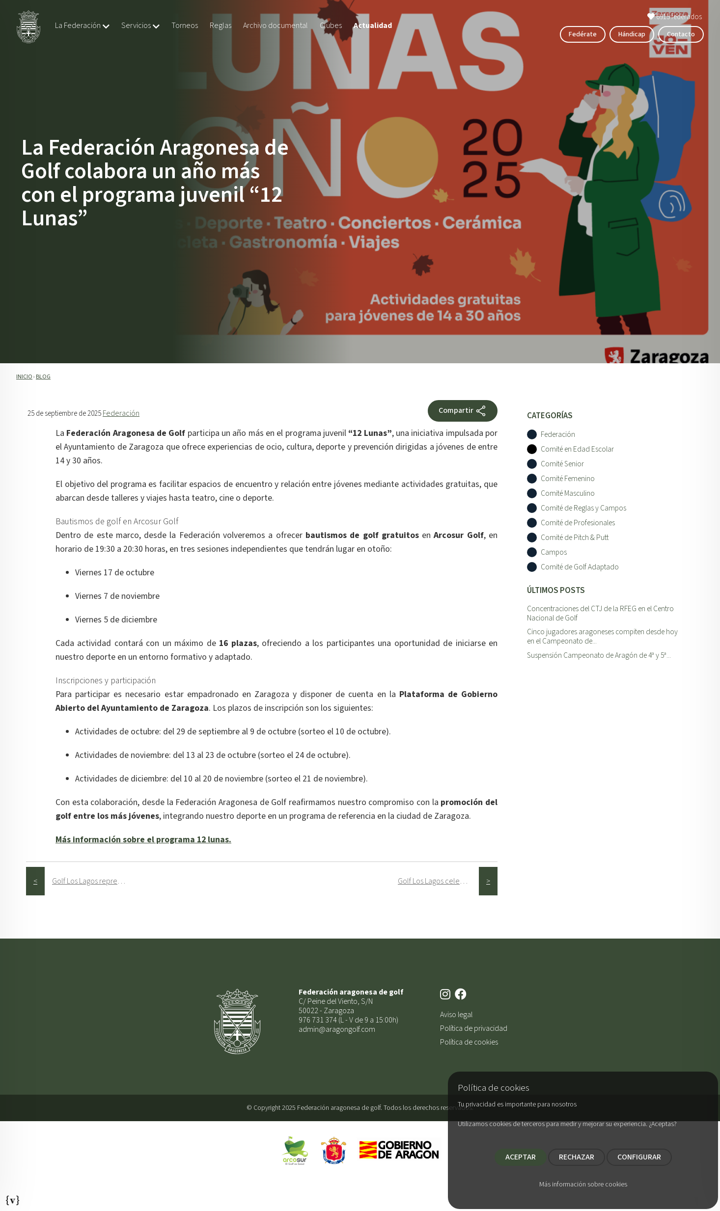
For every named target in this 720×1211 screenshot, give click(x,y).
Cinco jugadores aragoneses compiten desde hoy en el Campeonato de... (602, 636)
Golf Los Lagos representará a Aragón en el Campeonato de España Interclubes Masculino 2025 (92, 881)
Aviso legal (456, 1014)
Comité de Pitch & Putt (575, 537)
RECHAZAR (576, 1157)
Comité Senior (562, 464)
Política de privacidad (473, 1028)
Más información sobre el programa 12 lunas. (143, 840)
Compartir (463, 411)
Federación (121, 413)
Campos (554, 552)
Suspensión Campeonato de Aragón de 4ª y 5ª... (599, 655)
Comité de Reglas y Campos (583, 508)
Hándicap (631, 34)
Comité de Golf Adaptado (580, 567)
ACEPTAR (520, 1157)
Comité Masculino (568, 493)
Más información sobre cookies (583, 1184)
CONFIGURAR (639, 1157)
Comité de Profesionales (578, 523)
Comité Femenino (568, 479)
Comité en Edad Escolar (577, 449)
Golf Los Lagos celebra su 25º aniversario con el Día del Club (438, 881)
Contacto (681, 34)
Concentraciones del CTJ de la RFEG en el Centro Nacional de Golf (600, 613)
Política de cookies (469, 1042)
